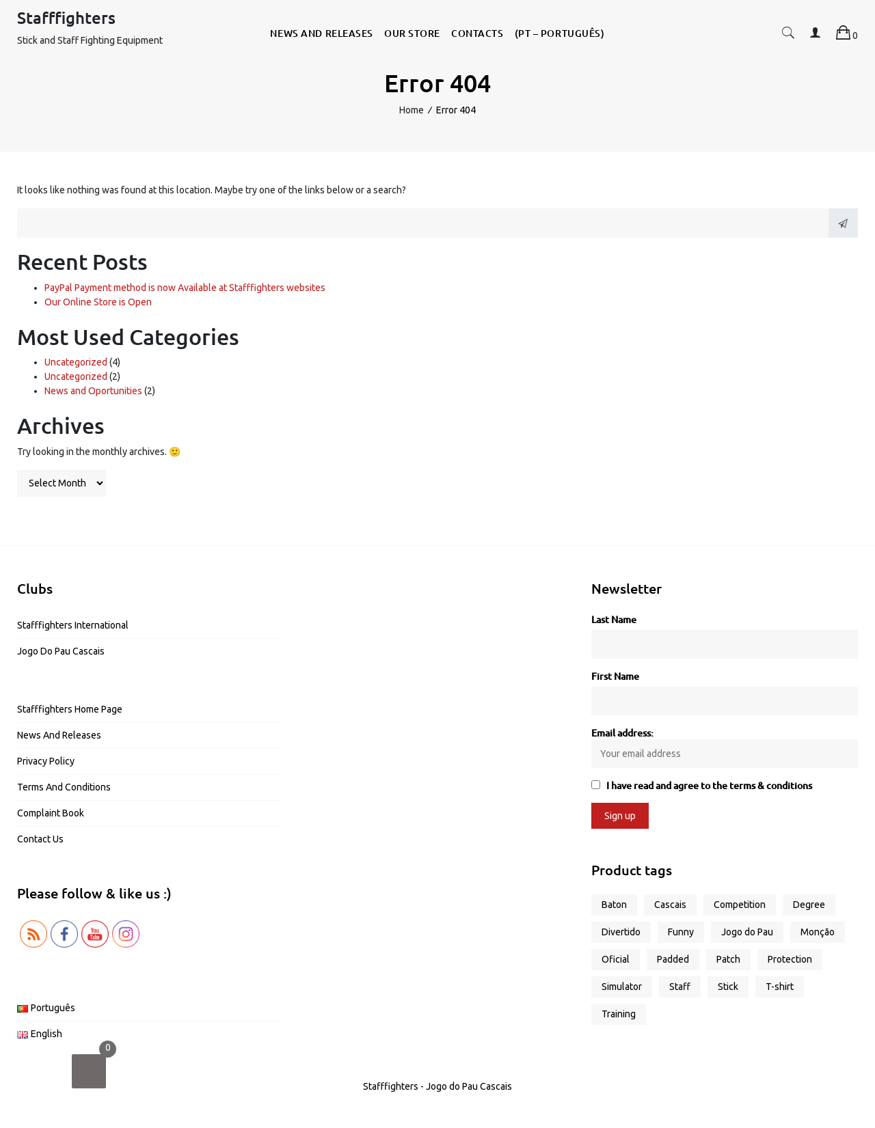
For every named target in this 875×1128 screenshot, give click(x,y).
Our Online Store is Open (98, 302)
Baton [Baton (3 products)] (614, 904)
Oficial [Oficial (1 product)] (616, 959)
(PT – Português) (560, 33)
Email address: (724, 747)
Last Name (613, 619)
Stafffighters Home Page (69, 709)
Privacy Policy (46, 761)
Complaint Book (50, 813)
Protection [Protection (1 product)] (790, 959)
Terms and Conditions (64, 787)
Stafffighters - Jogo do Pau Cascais (437, 1086)
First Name (615, 676)
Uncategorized (75, 362)
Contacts (477, 33)
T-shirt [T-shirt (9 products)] (780, 986)
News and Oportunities (93, 390)
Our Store (412, 33)
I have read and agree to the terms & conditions (709, 785)
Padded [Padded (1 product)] (673, 959)
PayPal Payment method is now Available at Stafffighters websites (184, 287)
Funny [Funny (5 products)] (681, 931)
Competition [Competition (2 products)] (740, 904)
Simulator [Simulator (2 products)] (622, 986)
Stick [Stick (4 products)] (728, 986)
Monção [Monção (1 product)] (817, 931)
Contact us (40, 839)
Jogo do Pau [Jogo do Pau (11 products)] (747, 931)
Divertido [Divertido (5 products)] (621, 931)
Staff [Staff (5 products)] (679, 986)
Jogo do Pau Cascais (61, 651)
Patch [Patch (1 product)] (728, 959)
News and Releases (321, 33)
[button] (788, 35)
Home (411, 110)
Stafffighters (66, 17)
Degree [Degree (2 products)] (809, 904)
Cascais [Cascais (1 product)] (670, 904)
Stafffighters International (73, 625)
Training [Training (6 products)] (619, 1013)
